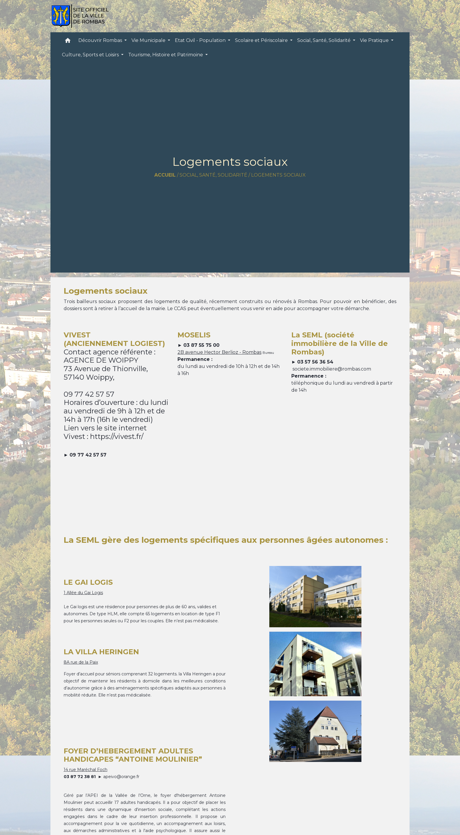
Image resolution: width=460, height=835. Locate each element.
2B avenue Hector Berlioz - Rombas (219, 352)
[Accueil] (79, 16)
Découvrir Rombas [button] (100, 40)
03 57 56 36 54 (315, 362)
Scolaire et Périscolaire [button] (262, 40)
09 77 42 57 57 (88, 455)
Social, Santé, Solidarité (213, 175)
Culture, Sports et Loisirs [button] (91, 55)
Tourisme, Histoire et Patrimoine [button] (166, 55)
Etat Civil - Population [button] (201, 40)
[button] (68, 42)
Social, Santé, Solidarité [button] (324, 40)
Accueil (165, 175)
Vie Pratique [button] (375, 40)
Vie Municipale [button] (149, 40)
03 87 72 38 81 (80, 776)
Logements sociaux (278, 175)
